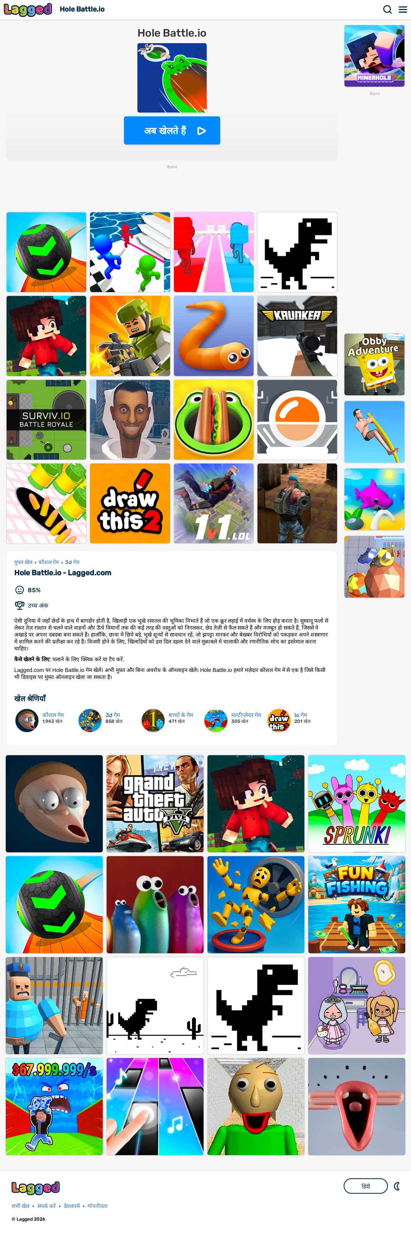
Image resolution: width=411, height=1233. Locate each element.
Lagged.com (37, 1188)
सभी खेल (20, 1206)
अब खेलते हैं (164, 131)
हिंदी (366, 1186)
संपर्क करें (46, 1206)
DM (397, 1186)
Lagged (29, 10)
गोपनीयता (98, 1206)
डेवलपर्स (72, 1206)
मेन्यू (403, 9)
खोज (388, 9)
